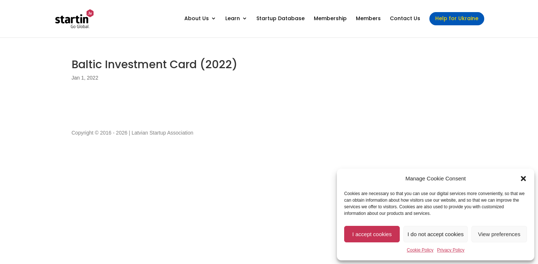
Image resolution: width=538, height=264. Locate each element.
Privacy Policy (450, 250)
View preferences (499, 234)
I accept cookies (372, 234)
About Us (196, 19)
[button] (523, 178)
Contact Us (405, 19)
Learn (232, 19)
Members (368, 19)
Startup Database (280, 19)
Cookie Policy (420, 250)
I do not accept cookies (435, 234)
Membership (330, 19)
